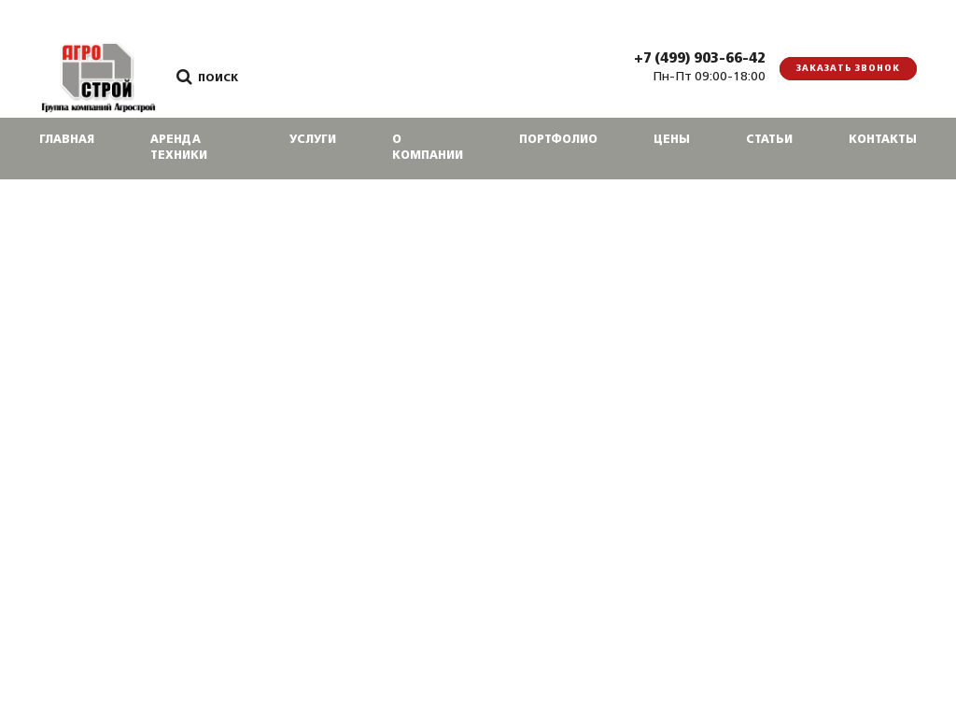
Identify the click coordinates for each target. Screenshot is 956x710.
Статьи (769, 140)
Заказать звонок (848, 68)
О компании (427, 148)
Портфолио (558, 140)
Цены (672, 140)
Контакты (883, 140)
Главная (66, 140)
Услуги (312, 140)
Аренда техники (178, 148)
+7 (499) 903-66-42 (700, 58)
